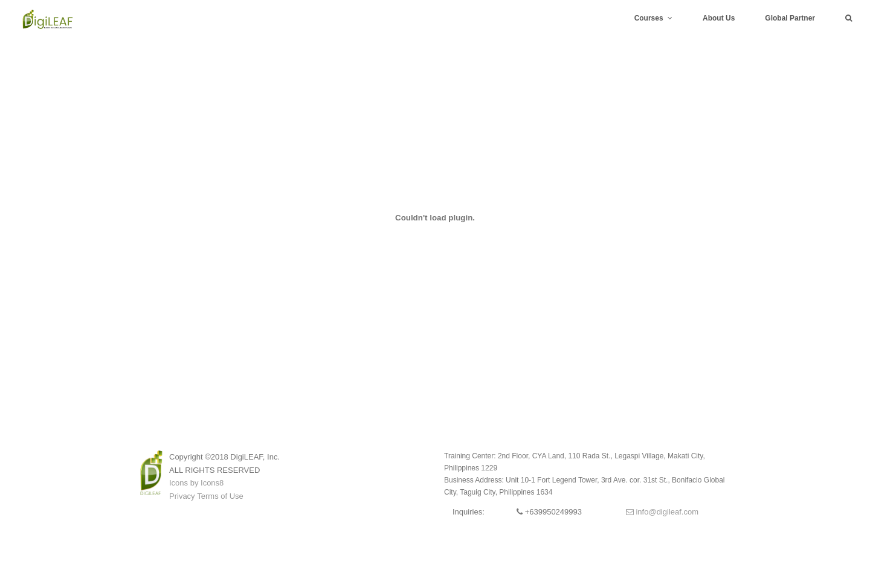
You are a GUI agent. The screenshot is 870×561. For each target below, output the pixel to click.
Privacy (182, 496)
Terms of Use (220, 496)
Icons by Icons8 (196, 482)
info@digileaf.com (662, 511)
